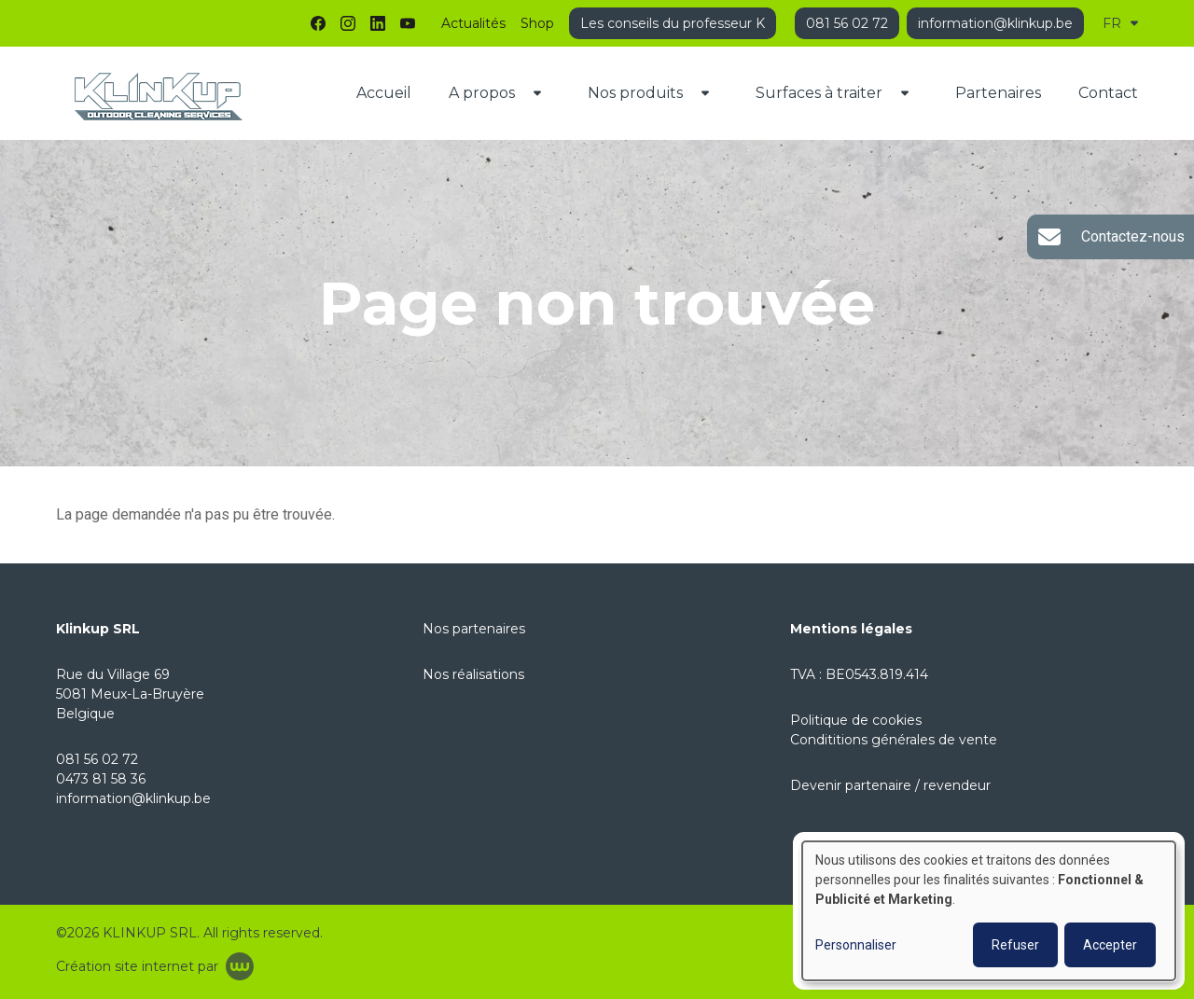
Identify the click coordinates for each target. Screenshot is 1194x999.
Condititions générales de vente (893, 739)
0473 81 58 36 (101, 778)
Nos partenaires (474, 628)
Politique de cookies (856, 720)
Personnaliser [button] (855, 944)
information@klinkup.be (133, 798)
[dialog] (988, 910)
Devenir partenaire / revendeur (890, 785)
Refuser (1015, 944)
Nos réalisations (473, 674)
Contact (1108, 93)
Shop (537, 23)
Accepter (1110, 944)
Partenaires (998, 93)
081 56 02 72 (97, 759)
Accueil (383, 93)
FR (1120, 23)
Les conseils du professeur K (672, 23)
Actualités (473, 23)
